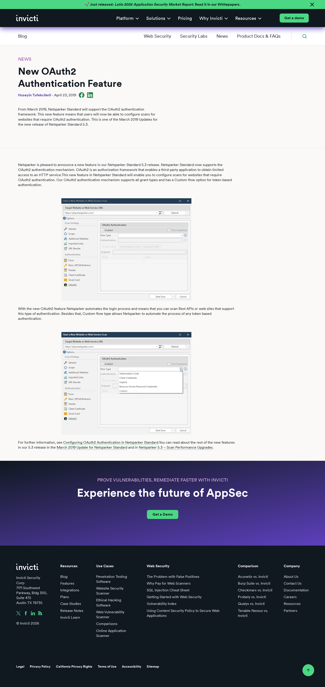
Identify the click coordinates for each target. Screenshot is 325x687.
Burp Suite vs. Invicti (254, 583)
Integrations (69, 590)
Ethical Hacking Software (108, 602)
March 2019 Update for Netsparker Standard (92, 447)
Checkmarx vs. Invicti (255, 590)
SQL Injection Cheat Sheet (168, 590)
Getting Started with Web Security (174, 597)
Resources (292, 604)
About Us (291, 576)
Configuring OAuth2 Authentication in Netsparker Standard (110, 442)
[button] (128, 18)
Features (67, 583)
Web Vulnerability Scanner (110, 614)
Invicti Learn (70, 617)
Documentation (296, 590)
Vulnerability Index (161, 604)
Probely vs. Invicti (252, 597)
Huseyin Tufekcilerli (34, 95)
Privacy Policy (40, 666)
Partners (290, 611)
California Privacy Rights (74, 666)
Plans (64, 597)
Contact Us (293, 583)
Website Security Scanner (109, 590)
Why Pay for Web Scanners (168, 583)
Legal (20, 666)
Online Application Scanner (111, 633)
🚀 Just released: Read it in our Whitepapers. (162, 4)
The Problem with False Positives (173, 576)
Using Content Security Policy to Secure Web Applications (183, 613)
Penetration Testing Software (111, 579)
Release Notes (71, 611)
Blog (22, 36)
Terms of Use (107, 666)
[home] (27, 18)
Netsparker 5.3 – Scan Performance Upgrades (176, 447)
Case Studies (70, 604)
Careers (290, 597)
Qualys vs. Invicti (251, 604)
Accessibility (131, 666)
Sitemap (153, 666)
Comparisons (106, 624)
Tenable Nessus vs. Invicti (253, 613)
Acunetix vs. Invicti (253, 576)
